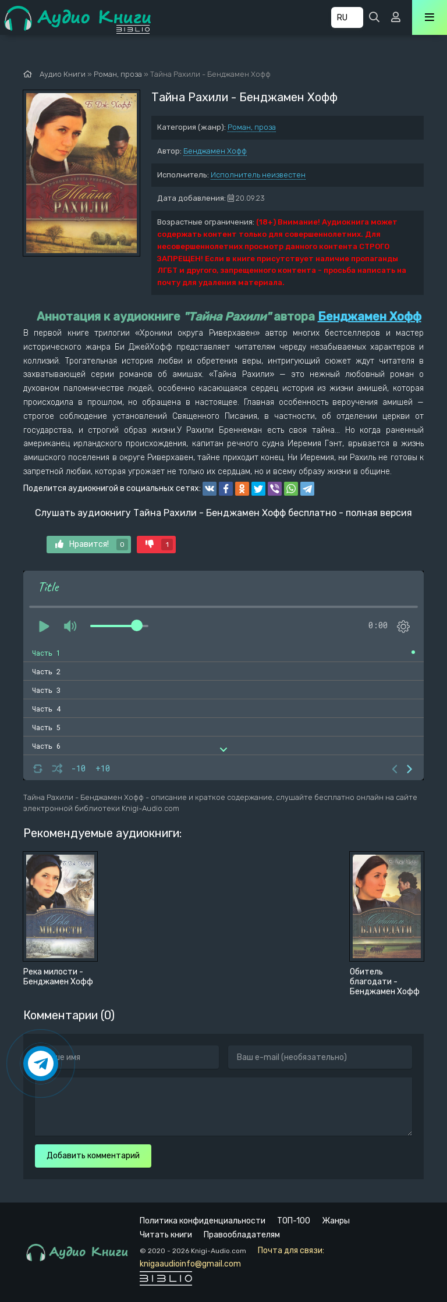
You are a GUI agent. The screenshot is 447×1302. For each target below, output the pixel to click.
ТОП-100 (293, 1221)
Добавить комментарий (93, 1156)
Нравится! (91, 544)
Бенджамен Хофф (215, 151)
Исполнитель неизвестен (258, 174)
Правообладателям (242, 1235)
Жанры (336, 1221)
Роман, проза (252, 127)
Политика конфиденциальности (202, 1221)
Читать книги (166, 1235)
